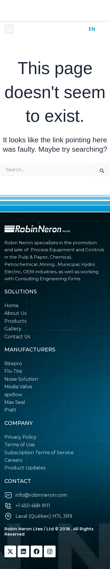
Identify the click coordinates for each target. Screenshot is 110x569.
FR (102, 29)
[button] (9, 29)
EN (92, 29)
